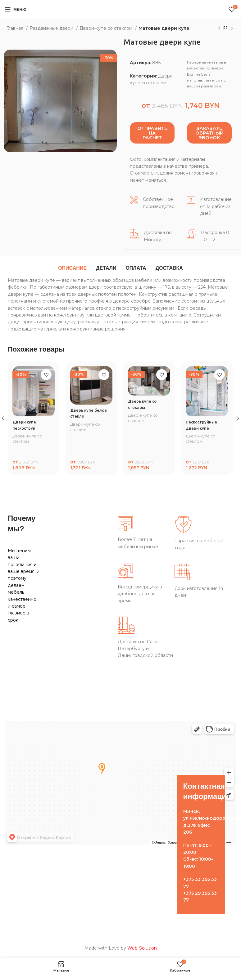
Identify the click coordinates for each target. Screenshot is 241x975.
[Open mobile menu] (16, 9)
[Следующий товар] (232, 28)
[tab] (72, 268)
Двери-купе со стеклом (107, 28)
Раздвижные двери (52, 28)
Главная (15, 28)
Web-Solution (142, 949)
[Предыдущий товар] (219, 28)
